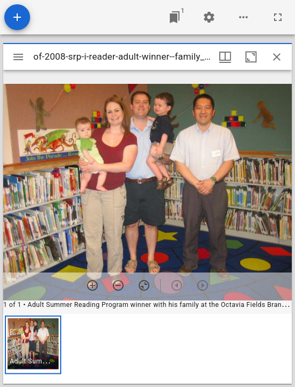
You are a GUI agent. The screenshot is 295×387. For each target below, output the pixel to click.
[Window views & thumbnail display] (225, 57)
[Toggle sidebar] (18, 57)
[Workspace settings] (209, 17)
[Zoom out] (118, 285)
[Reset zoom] (144, 285)
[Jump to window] (175, 17)
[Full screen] (278, 17)
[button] (33, 344)
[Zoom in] (92, 285)
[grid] (147, 349)
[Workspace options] (243, 17)
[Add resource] (17, 17)
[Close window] (277, 57)
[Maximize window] (251, 57)
